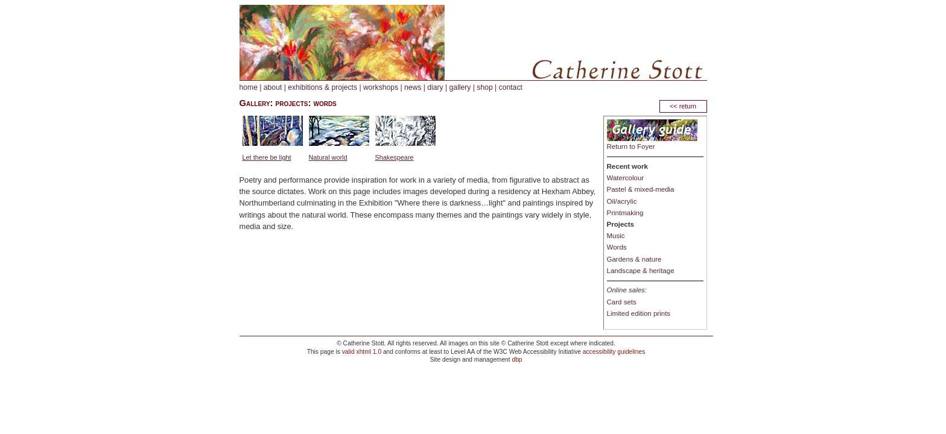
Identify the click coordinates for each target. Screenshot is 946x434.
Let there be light (267, 157)
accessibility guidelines (614, 351)
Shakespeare (394, 157)
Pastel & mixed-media (641, 189)
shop (484, 87)
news (412, 87)
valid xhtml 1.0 (361, 351)
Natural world (328, 157)
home (249, 87)
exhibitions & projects (322, 87)
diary (435, 87)
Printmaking (625, 212)
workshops (380, 87)
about (273, 87)
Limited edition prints (639, 313)
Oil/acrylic (622, 201)
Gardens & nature (634, 259)
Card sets (621, 302)
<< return (683, 106)
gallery (460, 87)
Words (617, 247)
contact (510, 87)
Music (616, 235)
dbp (517, 359)
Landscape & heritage (641, 270)
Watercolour (625, 177)
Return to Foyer (631, 146)
